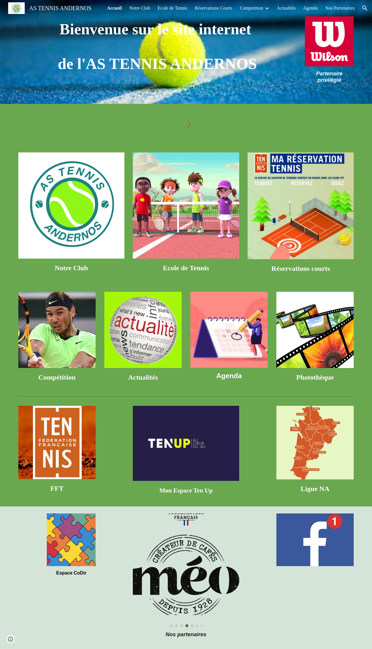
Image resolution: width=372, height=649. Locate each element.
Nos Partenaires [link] (340, 8)
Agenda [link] (310, 8)
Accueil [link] (114, 8)
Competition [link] (251, 8)
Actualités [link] (286, 8)
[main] (157, 46)
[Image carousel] (186, 570)
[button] (365, 8)
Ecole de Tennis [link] (172, 8)
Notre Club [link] (139, 8)
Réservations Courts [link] (213, 8)
